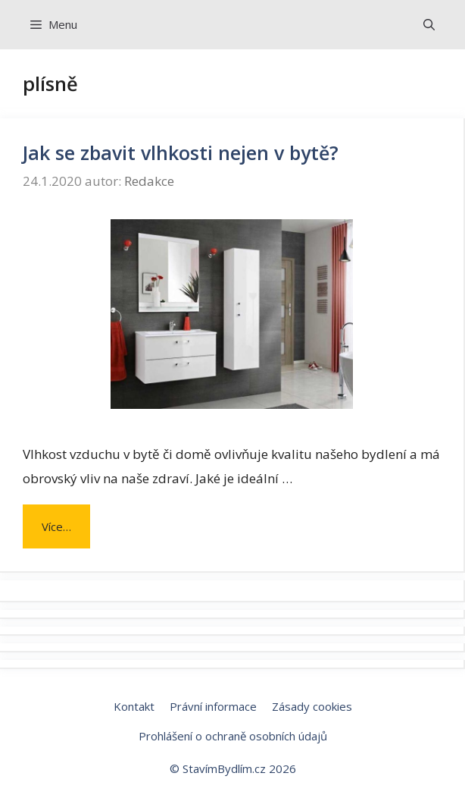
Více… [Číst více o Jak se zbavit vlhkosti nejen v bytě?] (56, 526)
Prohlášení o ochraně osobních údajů (233, 735)
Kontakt (134, 706)
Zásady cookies (312, 706)
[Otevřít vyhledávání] (429, 24)
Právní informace (213, 706)
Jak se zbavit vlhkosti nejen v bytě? (181, 152)
